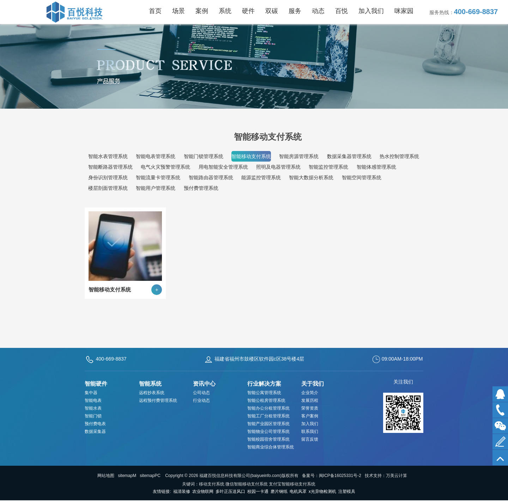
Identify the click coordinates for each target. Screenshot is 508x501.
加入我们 (309, 423)
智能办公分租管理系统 (268, 408)
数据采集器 (95, 431)
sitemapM (127, 475)
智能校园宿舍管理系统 (268, 439)
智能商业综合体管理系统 (270, 447)
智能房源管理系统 (299, 156)
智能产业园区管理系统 (268, 423)
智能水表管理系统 (108, 156)
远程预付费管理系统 (158, 400)
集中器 (91, 392)
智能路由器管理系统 (211, 177)
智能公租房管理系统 (266, 400)
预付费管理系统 (201, 188)
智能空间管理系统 (361, 177)
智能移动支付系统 (251, 156)
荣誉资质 (309, 408)
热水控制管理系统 (399, 156)
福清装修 (181, 491)
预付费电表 (95, 423)
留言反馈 (309, 439)
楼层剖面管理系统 (108, 188)
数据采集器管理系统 (349, 156)
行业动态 (201, 400)
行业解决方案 (264, 384)
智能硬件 (96, 384)
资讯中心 (204, 384)
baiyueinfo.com (266, 475)
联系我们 (309, 431)
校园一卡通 (257, 491)
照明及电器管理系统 (278, 167)
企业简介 (309, 392)
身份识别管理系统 (108, 177)
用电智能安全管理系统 (223, 167)
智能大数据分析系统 (311, 177)
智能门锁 (93, 416)
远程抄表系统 (151, 392)
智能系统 (150, 384)
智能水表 (93, 408)
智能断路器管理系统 (110, 167)
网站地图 (105, 475)
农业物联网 (202, 491)
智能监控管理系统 (328, 167)
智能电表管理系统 (155, 156)
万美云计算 (396, 475)
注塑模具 (346, 491)
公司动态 (201, 392)
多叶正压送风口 (230, 491)
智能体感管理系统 (376, 167)
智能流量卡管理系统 (158, 177)
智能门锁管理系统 (203, 156)
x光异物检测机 (322, 491)
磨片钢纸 (279, 491)
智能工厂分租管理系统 (268, 416)
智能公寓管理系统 (264, 392)
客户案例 (309, 416)
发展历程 (309, 400)
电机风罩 (298, 491)
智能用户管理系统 (155, 188)
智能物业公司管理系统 (268, 431)
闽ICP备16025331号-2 (340, 475)
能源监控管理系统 (261, 177)
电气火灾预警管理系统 (165, 167)
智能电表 (93, 400)
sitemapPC (150, 475)
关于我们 (312, 384)
